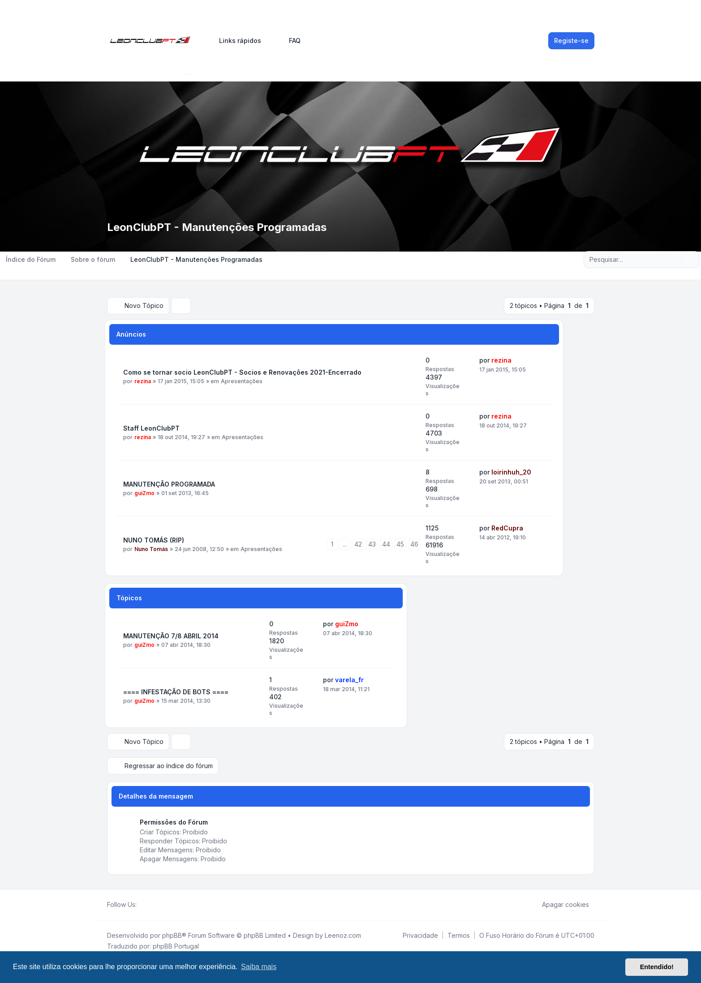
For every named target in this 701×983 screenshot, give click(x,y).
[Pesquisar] (673, 259)
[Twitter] (149, 904)
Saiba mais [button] (258, 966)
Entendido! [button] (657, 966)
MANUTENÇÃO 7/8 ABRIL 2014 (171, 636)
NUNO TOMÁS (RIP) (153, 540)
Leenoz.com (343, 935)
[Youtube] (156, 904)
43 (372, 544)
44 (386, 544)
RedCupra (507, 528)
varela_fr (349, 680)
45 (400, 544)
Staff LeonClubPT (151, 428)
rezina (142, 381)
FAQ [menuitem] (289, 41)
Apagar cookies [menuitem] (559, 905)
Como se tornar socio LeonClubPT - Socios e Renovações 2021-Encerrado (242, 372)
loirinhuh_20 (511, 472)
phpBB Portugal (176, 946)
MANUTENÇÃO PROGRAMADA (169, 484)
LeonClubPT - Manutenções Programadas (217, 227)
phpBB (172, 935)
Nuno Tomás (151, 549)
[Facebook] (142, 904)
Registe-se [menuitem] (571, 40)
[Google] (163, 904)
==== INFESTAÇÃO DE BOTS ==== (175, 692)
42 (358, 544)
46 (414, 544)
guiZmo (144, 493)
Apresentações (241, 381)
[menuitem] (236, 41)
